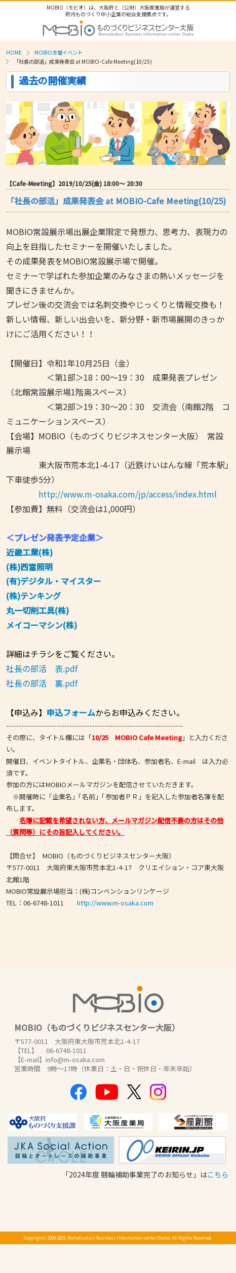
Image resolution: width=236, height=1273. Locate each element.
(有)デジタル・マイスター (53, 581)
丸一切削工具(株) (37, 610)
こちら (217, 1174)
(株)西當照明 (29, 567)
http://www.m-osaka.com (115, 902)
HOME (14, 52)
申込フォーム (71, 712)
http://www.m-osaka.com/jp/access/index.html (127, 494)
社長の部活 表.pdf (41, 668)
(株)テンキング (33, 595)
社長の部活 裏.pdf (41, 683)
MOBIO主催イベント (58, 52)
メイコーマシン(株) (41, 625)
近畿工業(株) (29, 552)
